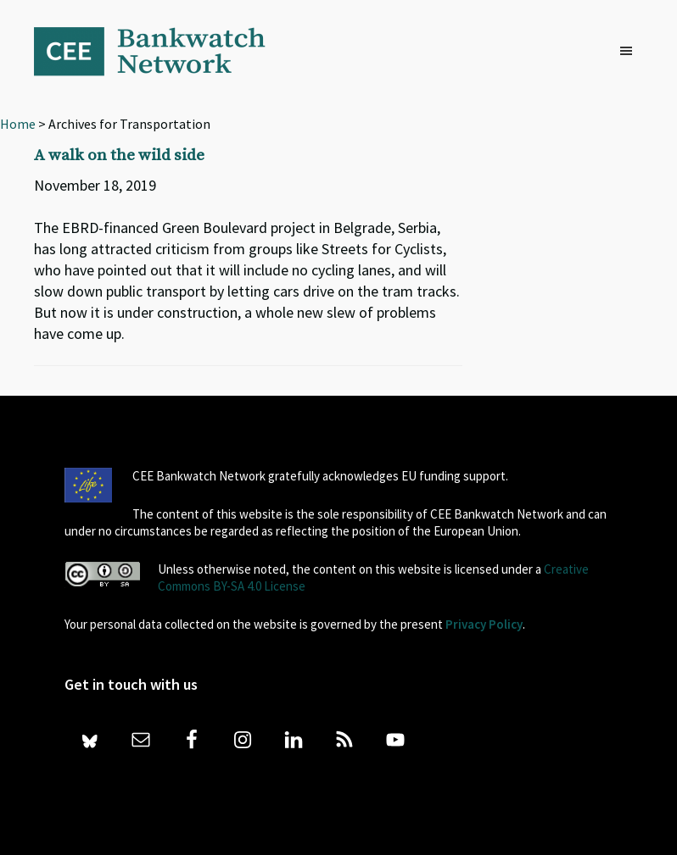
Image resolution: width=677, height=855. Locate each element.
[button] (630, 51)
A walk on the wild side (119, 155)
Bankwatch (161, 51)
